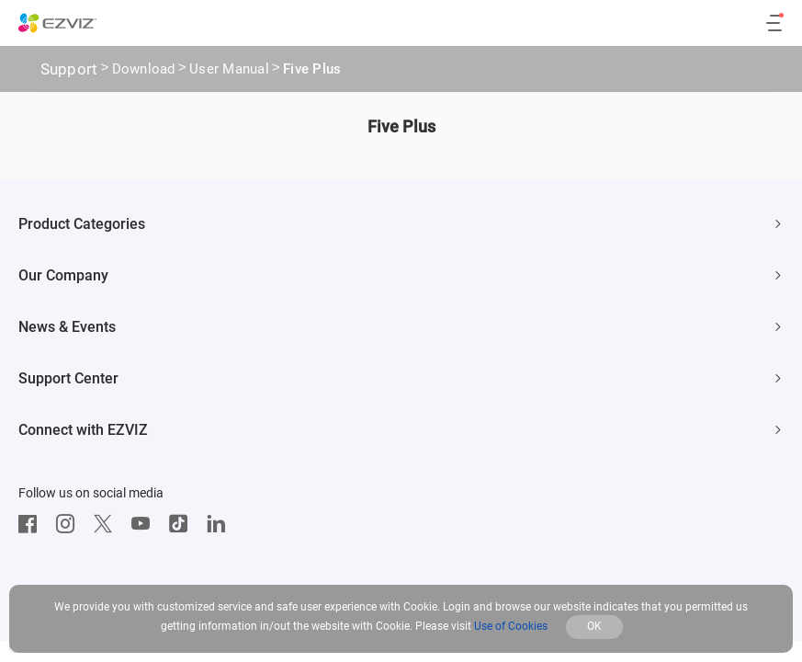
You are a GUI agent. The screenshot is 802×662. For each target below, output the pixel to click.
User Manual (229, 71)
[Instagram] (70, 524)
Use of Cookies (511, 626)
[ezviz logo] (57, 23)
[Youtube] (145, 524)
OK (594, 626)
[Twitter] (107, 524)
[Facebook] (32, 524)
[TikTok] (183, 524)
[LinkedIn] (220, 524)
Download (143, 71)
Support (69, 69)
